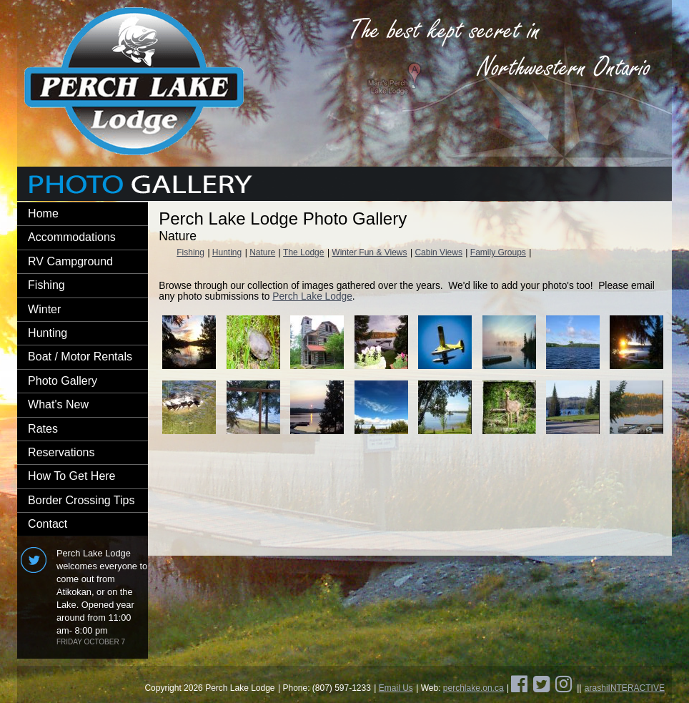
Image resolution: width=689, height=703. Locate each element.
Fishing (46, 285)
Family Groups (498, 252)
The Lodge (303, 252)
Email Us (396, 688)
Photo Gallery (62, 381)
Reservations (61, 452)
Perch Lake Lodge (312, 296)
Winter (44, 309)
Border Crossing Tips (81, 500)
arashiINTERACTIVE (625, 688)
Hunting (47, 333)
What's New (58, 404)
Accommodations (72, 237)
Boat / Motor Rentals (80, 356)
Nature (262, 252)
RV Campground (70, 261)
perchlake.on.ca (473, 688)
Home (43, 213)
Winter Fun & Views (369, 252)
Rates (43, 429)
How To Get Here (71, 476)
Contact (47, 524)
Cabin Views (438, 252)
